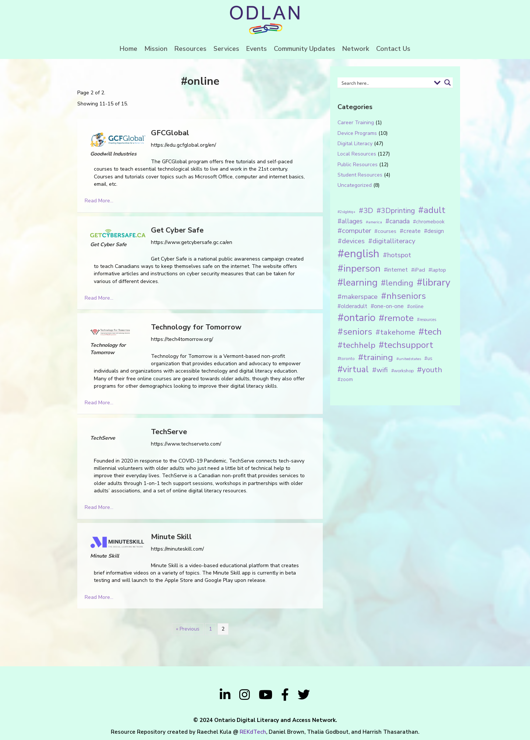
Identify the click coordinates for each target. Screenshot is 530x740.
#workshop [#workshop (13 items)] (402, 370)
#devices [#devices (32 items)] (351, 241)
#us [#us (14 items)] (428, 358)
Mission (155, 48)
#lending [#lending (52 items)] (397, 283)
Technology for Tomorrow (196, 327)
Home (128, 48)
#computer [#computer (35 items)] (354, 230)
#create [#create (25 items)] (410, 231)
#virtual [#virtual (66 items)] (353, 369)
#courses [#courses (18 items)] (385, 231)
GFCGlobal (170, 133)
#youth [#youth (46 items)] (429, 369)
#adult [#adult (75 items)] (431, 210)
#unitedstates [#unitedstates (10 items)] (408, 359)
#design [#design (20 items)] (434, 231)
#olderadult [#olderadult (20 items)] (352, 306)
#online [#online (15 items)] (415, 306)
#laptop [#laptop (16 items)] (437, 269)
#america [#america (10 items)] (374, 222)
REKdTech (253, 732)
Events (256, 48)
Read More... (99, 200)
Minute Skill (171, 537)
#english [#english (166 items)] (358, 253)
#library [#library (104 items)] (433, 282)
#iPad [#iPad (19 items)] (418, 269)
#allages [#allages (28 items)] (350, 221)
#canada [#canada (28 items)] (397, 221)
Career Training (356, 122)
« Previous (187, 628)
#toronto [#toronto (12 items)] (346, 359)
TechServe (169, 432)
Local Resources (357, 153)
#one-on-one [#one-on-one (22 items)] (387, 306)
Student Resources (360, 174)
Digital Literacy (355, 143)
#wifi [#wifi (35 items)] (380, 370)
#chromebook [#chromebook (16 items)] (429, 221)
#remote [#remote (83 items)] (396, 318)
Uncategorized (355, 185)
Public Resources (358, 164)
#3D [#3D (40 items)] (366, 211)
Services (226, 48)
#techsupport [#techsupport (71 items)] (406, 345)
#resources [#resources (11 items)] (426, 319)
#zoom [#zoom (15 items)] (345, 379)
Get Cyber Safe (177, 230)
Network (355, 48)
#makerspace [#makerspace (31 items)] (358, 296)
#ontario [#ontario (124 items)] (356, 318)
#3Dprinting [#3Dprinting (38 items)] (396, 211)
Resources (190, 48)
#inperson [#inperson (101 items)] (359, 268)
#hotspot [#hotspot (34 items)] (397, 255)
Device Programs (357, 133)
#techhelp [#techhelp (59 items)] (356, 345)
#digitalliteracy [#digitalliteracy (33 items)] (391, 240)
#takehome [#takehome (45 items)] (395, 332)
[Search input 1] (385, 82)
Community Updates (304, 48)
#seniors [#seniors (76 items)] (355, 332)
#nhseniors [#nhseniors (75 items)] (403, 296)
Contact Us (393, 48)
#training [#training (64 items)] (375, 357)
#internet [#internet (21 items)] (396, 269)
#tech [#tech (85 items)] (430, 331)
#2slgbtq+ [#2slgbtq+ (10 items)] (347, 211)
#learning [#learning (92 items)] (358, 282)
